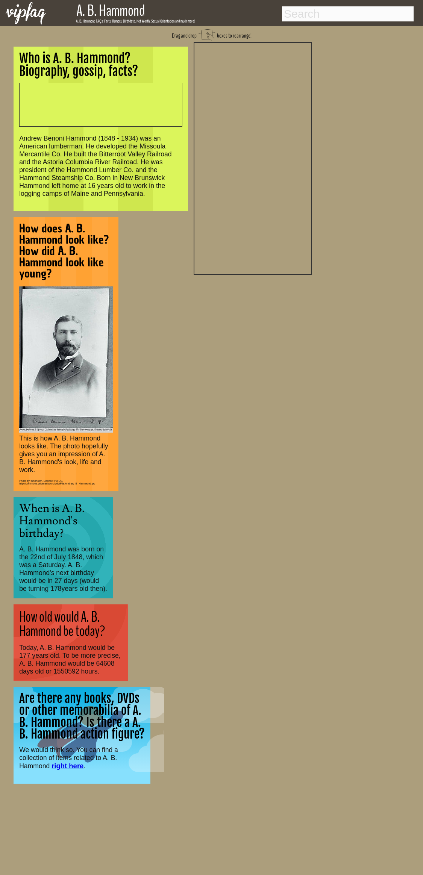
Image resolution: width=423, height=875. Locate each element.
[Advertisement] (252, 157)
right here (67, 766)
